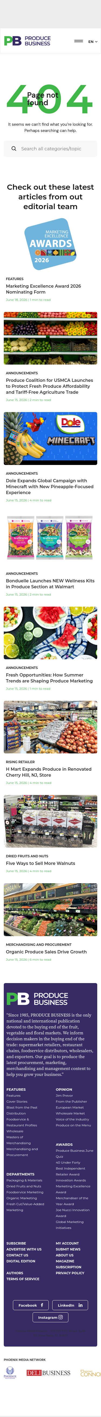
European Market (70, 1107)
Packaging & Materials (24, 1180)
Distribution (16, 1113)
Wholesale (14, 1131)
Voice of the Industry (72, 1119)
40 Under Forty (68, 1162)
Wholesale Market (70, 1113)
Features (13, 1095)
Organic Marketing (21, 1198)
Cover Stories (16, 1101)
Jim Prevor (64, 1095)
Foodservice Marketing (24, 1192)
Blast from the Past (21, 1107)
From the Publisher (71, 1101)
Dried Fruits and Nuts (23, 1186)
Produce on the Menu (73, 1125)
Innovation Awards (71, 1180)
